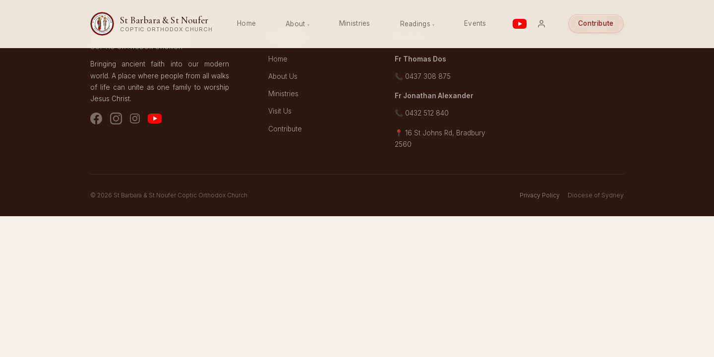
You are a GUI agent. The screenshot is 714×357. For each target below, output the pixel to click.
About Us (283, 76)
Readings (415, 24)
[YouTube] (155, 120)
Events (475, 23)
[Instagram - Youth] (135, 120)
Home (246, 23)
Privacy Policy (540, 195)
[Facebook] (96, 120)
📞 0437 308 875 (423, 76)
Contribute (596, 23)
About (295, 24)
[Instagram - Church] (116, 120)
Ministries (354, 23)
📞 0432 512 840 (422, 113)
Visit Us (280, 111)
